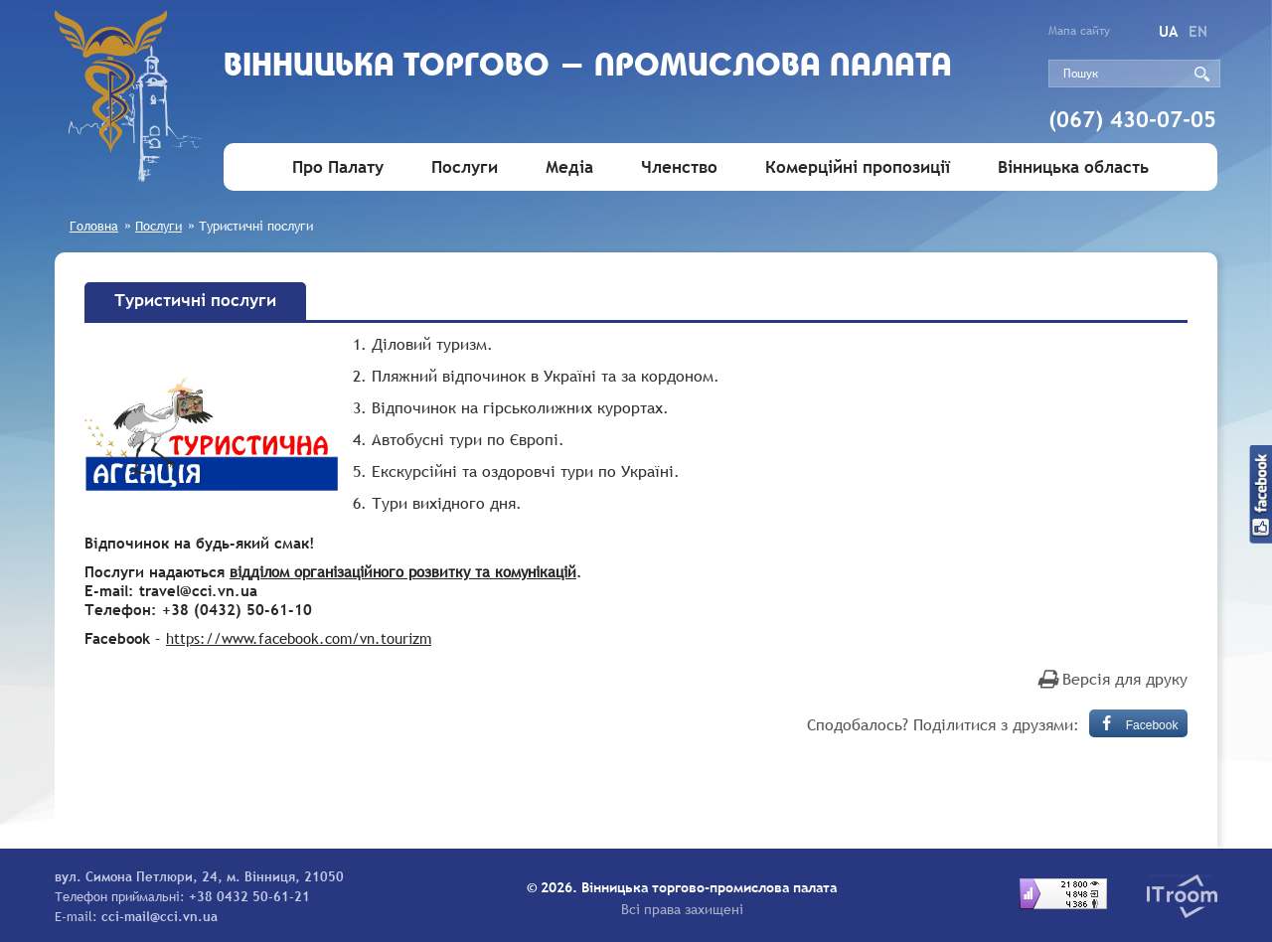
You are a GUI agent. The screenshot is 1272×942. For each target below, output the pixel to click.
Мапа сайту (1079, 31)
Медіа (569, 167)
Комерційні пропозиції (857, 167)
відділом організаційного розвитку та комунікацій (403, 571)
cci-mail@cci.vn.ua (159, 916)
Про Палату (338, 167)
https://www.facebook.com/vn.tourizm (298, 638)
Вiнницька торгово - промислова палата (588, 67)
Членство (679, 167)
